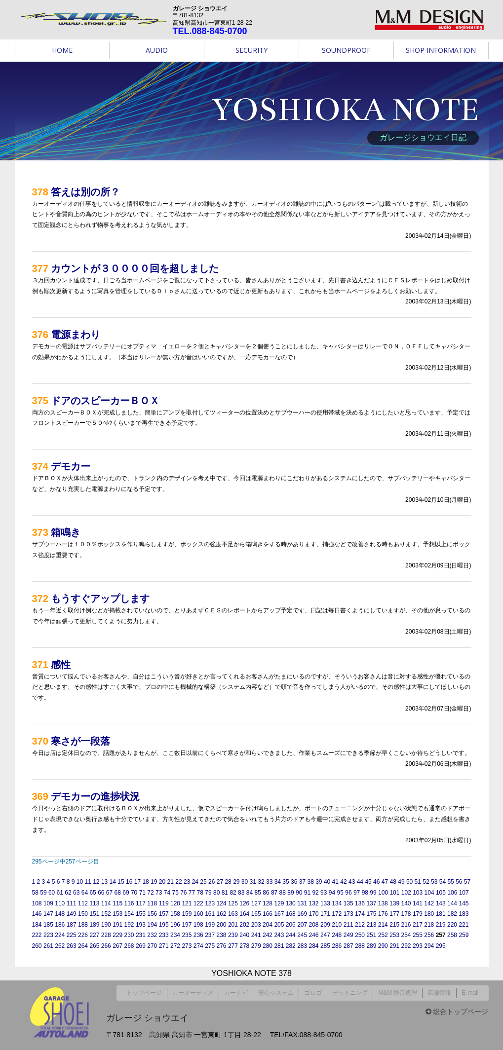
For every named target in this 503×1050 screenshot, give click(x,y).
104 (429, 892)
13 (104, 881)
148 (60, 913)
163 (233, 913)
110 (60, 903)
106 (452, 892)
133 (325, 903)
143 (441, 903)
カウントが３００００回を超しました (135, 268)
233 (164, 935)
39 (318, 881)
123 (210, 903)
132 (314, 903)
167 (279, 913)
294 (429, 945)
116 (129, 903)
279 (256, 945)
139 (394, 903)
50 (409, 881)
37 (302, 881)
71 (142, 892)
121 (187, 903)
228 (106, 935)
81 (225, 892)
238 (222, 935)
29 (236, 881)
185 (48, 924)
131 (302, 903)
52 (426, 881)
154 (129, 913)
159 (187, 913)
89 (290, 892)
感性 (61, 664)
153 (117, 913)
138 (383, 903)
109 (48, 903)
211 (348, 924)
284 (314, 945)
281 (279, 945)
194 (152, 924)
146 (37, 913)
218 (429, 924)
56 (459, 881)
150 (83, 913)
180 (429, 913)
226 (83, 935)
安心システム (276, 991)
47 (385, 881)
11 (87, 881)
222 (37, 935)
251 (371, 935)
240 (244, 935)
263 (72, 945)
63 (76, 892)
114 (106, 903)
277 (233, 945)
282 (291, 945)
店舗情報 (439, 991)
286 (337, 945)
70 (134, 892)
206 (291, 924)
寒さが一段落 (80, 741)
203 (256, 924)
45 (368, 881)
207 (302, 924)
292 (406, 945)
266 (106, 945)
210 (337, 924)
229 (117, 935)
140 (406, 903)
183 (463, 913)
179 (418, 913)
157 (164, 913)
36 (294, 881)
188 (83, 924)
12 (96, 881)
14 (113, 881)
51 (418, 881)
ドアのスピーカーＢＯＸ (105, 400)
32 (261, 881)
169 (302, 913)
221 (463, 924)
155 (141, 913)
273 (187, 945)
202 (244, 924)
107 (464, 892)
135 (348, 903)
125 (233, 903)
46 (376, 881)
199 (210, 924)
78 (200, 892)
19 (154, 881)
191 (117, 924)
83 (241, 892)
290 (383, 945)
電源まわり (75, 334)
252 (383, 935)
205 (279, 924)
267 (117, 945)
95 (340, 892)
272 (175, 945)
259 (463, 935)
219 (441, 924)
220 (452, 924)
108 (37, 903)
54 (442, 881)
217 (418, 924)
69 (125, 892)
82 (233, 892)
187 (72, 924)
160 (198, 913)
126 (244, 903)
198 (198, 924)
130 (291, 903)
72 (150, 892)
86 (266, 892)
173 (348, 913)
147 (48, 913)
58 (35, 892)
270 (152, 945)
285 (325, 945)
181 (441, 913)
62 (68, 892)
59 (43, 892)
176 (383, 913)
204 (267, 924)
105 (441, 892)
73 (158, 892)
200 (222, 924)
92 (315, 892)
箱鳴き (65, 532)
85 (257, 892)
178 (406, 913)
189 (94, 924)
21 (170, 881)
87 (274, 892)
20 (162, 881)
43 (351, 881)
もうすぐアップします (100, 598)
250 (360, 935)
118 (152, 903)
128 (267, 903)
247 (325, 935)
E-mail (470, 991)
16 (129, 881)
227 (94, 935)
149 (72, 913)
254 (406, 935)
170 (314, 913)
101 (394, 892)
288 (360, 945)
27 (220, 881)
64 (84, 892)
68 (118, 892)
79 (208, 892)
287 (348, 945)
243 (279, 935)
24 (195, 881)
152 (106, 913)
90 (299, 892)
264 (83, 945)
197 (187, 924)
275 (210, 945)
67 (109, 892)
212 (360, 924)
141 (418, 903)
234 (175, 935)
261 (48, 945)
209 (325, 924)
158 (175, 913)
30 (244, 881)
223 (48, 935)
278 (244, 945)
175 (371, 913)
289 (371, 945)
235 (187, 935)
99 (373, 892)
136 (360, 903)
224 (60, 935)
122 (198, 903)
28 (228, 881)
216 (406, 924)
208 (314, 924)
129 (279, 903)
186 (60, 924)
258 (452, 935)
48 (393, 881)
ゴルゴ (313, 991)
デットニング (350, 991)
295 (441, 945)
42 (343, 881)
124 (222, 903)
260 (37, 945)
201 (233, 924)
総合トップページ (457, 1008)
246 (314, 935)
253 (394, 935)
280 (267, 945)
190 (106, 924)
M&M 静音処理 (397, 991)
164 (244, 913)
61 (60, 892)
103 (418, 892)
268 (129, 945)
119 (164, 903)
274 (198, 945)
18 (145, 881)
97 (356, 892)
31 (253, 881)
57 (467, 881)
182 (452, 913)
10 (80, 881)
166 (267, 913)
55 (450, 881)
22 (178, 881)
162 (222, 913)
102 (406, 892)
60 (51, 892)
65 (92, 892)
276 (222, 945)
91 (307, 892)
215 (394, 924)
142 (429, 903)
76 (183, 892)
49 (401, 881)
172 (337, 913)
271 (164, 945)
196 (175, 924)
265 (94, 945)
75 (175, 892)
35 (285, 881)
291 (394, 945)
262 (60, 945)
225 (72, 935)
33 (269, 881)
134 (337, 903)
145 (463, 903)
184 (37, 924)
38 (310, 881)
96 (348, 892)
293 (418, 945)
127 (256, 903)
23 (187, 881)
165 (256, 913)
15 (120, 881)
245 (302, 935)
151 (94, 913)
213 (371, 924)
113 (94, 903)
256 (429, 935)
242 (267, 935)
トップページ (144, 991)
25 (203, 881)
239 (233, 935)
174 (360, 913)
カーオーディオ (193, 991)
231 (141, 935)
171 (325, 913)
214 (383, 924)
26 (211, 881)
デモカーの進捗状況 (95, 796)
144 (452, 903)
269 (141, 945)
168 (291, 913)
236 (198, 935)
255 (418, 935)
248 (337, 935)
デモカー (70, 466)
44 (360, 881)
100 (383, 892)
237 (210, 935)
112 (83, 903)
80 (216, 892)
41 (335, 881)
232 (152, 935)
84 (249, 892)
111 (72, 903)
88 (282, 892)
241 (256, 935)
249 (348, 935)
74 (167, 892)
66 (101, 892)
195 (164, 924)
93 (323, 892)
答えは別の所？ (85, 192)
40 (327, 881)
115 (117, 903)
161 (210, 913)
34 (277, 881)
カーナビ (236, 991)
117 (141, 903)
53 (434, 881)
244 (291, 935)
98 (365, 892)
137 (371, 903)
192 (129, 924)
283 (302, 945)
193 (141, 924)
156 (152, 913)
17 (137, 881)
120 (175, 903)
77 (192, 892)
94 (332, 892)
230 (129, 935)
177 (394, 913)
